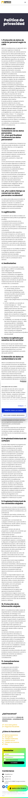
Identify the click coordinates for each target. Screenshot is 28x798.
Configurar (21, 405)
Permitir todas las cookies (14, 410)
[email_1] (14, 757)
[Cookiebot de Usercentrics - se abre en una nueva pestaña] (20, 381)
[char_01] (14, 754)
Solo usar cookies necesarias (14, 415)
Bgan (3, 795)
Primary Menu (25, 2)
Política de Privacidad (14, 759)
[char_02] (5, 760)
